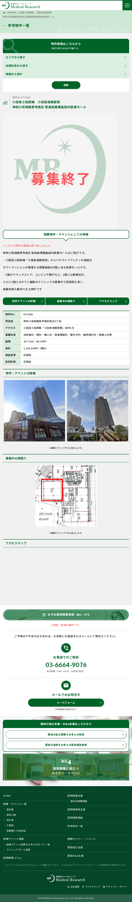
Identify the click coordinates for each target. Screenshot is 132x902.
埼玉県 (10, 820)
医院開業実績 (75, 817)
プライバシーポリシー (85, 864)
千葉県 (10, 825)
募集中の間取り (71, 301)
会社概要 (74, 886)
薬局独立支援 (75, 847)
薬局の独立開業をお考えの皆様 (86, 734)
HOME (7, 795)
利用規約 (104, 864)
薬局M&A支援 (75, 855)
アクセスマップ (113, 301)
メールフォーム (79, 702)
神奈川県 (11, 814)
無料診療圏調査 (79, 801)
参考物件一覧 (75, 826)
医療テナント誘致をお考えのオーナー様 (28, 844)
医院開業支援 (75, 795)
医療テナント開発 (13, 839)
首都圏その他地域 (16, 830)
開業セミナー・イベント (81, 839)
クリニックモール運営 (18, 849)
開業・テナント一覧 (15, 804)
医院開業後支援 (76, 809)
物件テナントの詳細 (27, 301)
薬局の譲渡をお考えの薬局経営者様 (84, 745)
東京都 (10, 809)
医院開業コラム (12, 858)
